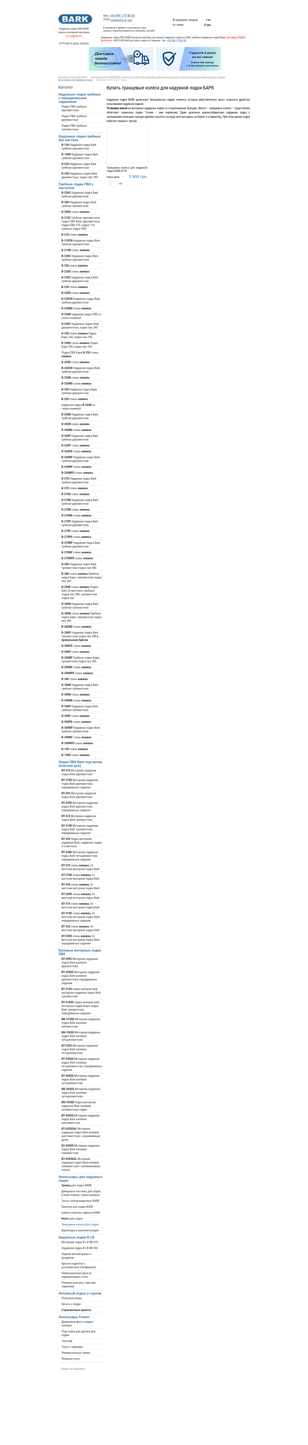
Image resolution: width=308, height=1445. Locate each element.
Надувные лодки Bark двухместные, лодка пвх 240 (80, 175)
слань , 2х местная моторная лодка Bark (81, 867)
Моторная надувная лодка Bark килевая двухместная (80, 962)
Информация (193, 6)
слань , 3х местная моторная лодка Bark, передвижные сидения (81, 916)
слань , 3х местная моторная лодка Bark (81, 905)
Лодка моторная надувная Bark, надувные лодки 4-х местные (82, 842)
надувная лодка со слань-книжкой (78, 406)
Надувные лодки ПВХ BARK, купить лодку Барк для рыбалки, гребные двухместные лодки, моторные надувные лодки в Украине (158, 77)
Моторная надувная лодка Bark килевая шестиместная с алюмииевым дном (81, 1134)
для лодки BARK (76, 1185)
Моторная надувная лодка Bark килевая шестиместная (81, 1119)
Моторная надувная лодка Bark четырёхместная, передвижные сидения (80, 855)
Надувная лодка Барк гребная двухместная (79, 391)
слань (76, 212)
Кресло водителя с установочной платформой (79, 1265)
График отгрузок (168, 6)
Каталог (146, 6)
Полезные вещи (72, 1298)
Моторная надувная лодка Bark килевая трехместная (81, 1022)
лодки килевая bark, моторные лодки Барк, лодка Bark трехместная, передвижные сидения (81, 1007)
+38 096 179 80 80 (122, 15)
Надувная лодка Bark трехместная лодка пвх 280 (79, 566)
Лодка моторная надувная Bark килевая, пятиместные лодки (79, 1105)
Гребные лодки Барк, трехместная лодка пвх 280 (81, 659)
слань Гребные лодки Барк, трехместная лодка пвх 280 (82, 577)
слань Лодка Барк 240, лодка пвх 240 (79, 335)
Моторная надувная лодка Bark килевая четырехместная (81, 1036)
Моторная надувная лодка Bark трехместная (79, 818)
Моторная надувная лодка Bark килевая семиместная (81, 1149)
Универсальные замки (76, 1353)
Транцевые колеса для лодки (80, 1224)
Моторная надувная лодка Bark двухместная (79, 772)
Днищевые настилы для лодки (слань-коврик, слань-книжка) (81, 1193)
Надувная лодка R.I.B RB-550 (80, 1248)
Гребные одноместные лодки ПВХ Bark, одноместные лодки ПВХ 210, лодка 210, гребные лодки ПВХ (81, 223)
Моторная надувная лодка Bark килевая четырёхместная (81, 1079)
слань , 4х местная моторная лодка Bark (81, 928)
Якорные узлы (71, 1358)
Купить (139, 184)
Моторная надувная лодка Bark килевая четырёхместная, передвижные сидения (82, 1064)
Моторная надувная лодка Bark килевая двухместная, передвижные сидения (81, 977)
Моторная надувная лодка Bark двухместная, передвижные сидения (80, 783)
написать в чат (117, 20)
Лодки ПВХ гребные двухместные (74, 118)
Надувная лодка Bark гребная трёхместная (79, 204)
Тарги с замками (72, 1347)
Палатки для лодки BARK (77, 1207)
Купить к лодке (71, 1304)
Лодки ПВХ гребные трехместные (74, 127)
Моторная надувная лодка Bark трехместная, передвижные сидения (80, 829)
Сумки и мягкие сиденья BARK (80, 1212)
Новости (125, 6)
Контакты (244, 6)
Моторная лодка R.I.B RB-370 (80, 1242)
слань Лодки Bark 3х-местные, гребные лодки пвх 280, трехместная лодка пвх (80, 592)
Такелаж (67, 1341)
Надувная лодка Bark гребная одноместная (79, 146)
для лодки (72, 1218)
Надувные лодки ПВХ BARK (73, 77)
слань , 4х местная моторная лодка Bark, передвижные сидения (81, 939)
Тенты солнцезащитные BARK (80, 1201)
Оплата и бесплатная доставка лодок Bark (219, 6)
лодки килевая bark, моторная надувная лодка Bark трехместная (81, 992)
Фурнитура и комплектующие (80, 1230)
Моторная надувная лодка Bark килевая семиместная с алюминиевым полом (81, 1164)
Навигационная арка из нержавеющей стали (77, 1275)
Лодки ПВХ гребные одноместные (74, 108)
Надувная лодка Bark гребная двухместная (80, 194)
